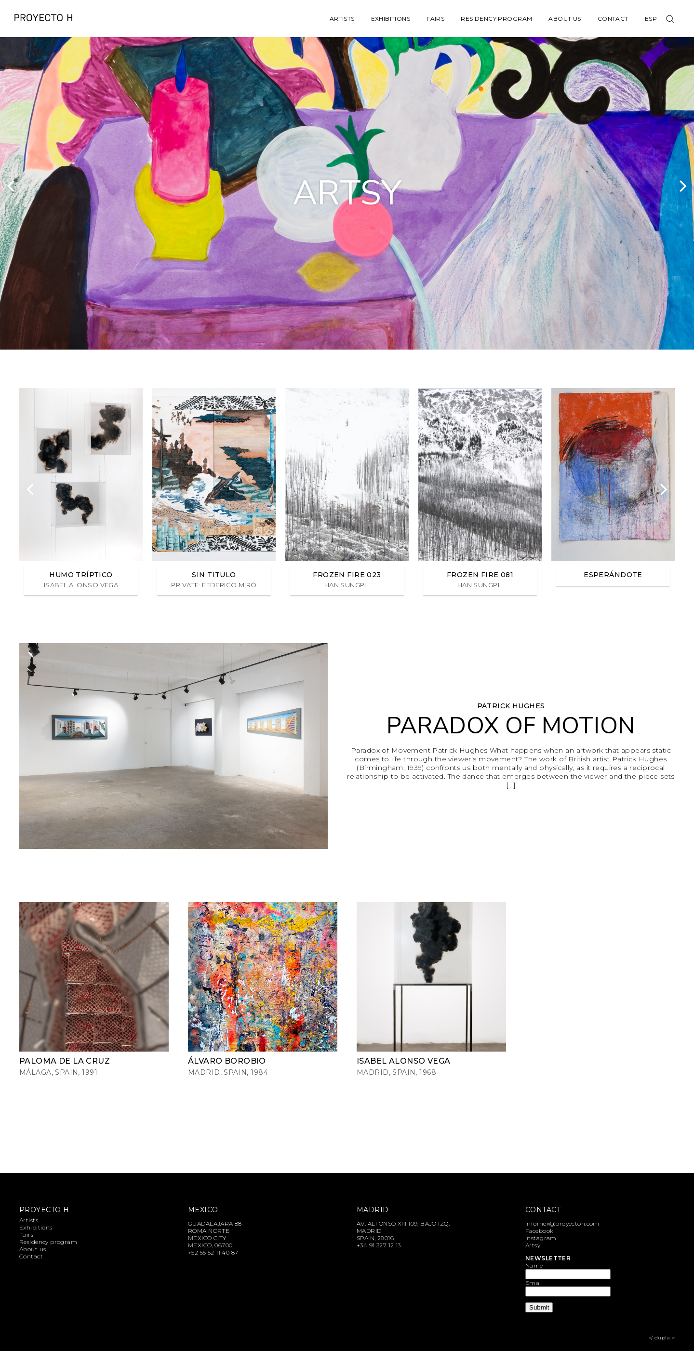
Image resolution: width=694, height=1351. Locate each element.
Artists (342, 18)
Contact (613, 18)
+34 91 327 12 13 (379, 1245)
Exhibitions (391, 18)
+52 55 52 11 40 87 (213, 1252)
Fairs (435, 18)
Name (534, 1265)
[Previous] (12, 186)
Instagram (541, 1238)
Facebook (539, 1230)
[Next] (682, 186)
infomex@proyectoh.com (562, 1223)
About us (564, 18)
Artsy (532, 1245)
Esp (651, 18)
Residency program (496, 18)
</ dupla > (661, 1338)
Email (534, 1282)
